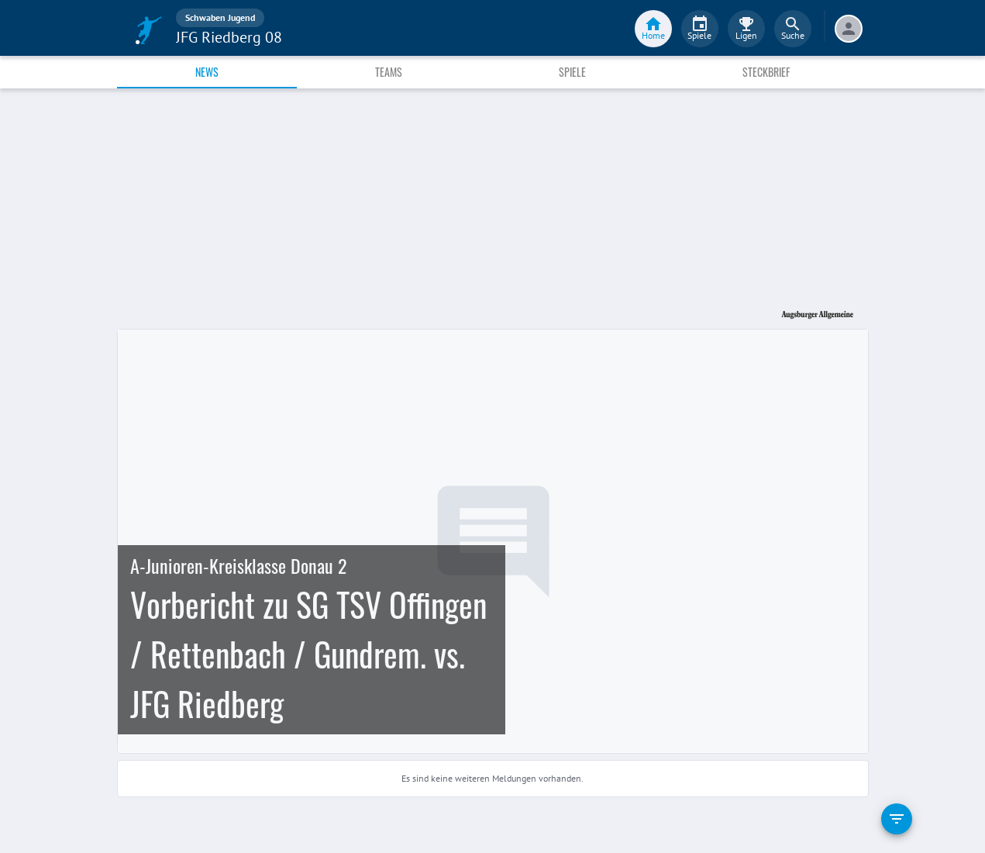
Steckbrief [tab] (766, 72)
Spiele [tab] (572, 72)
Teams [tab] (388, 72)
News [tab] (207, 72)
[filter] (896, 818)
